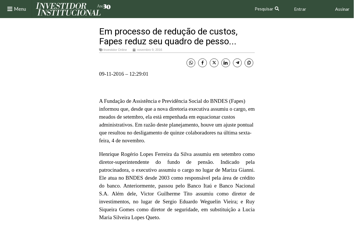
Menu (20, 9)
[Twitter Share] (214, 62)
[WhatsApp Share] (190, 62)
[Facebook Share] (202, 62)
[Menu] (10, 9)
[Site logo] (73, 9)
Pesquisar (264, 8)
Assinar (342, 9)
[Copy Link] (249, 62)
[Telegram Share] (237, 62)
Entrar (300, 9)
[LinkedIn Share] (225, 62)
